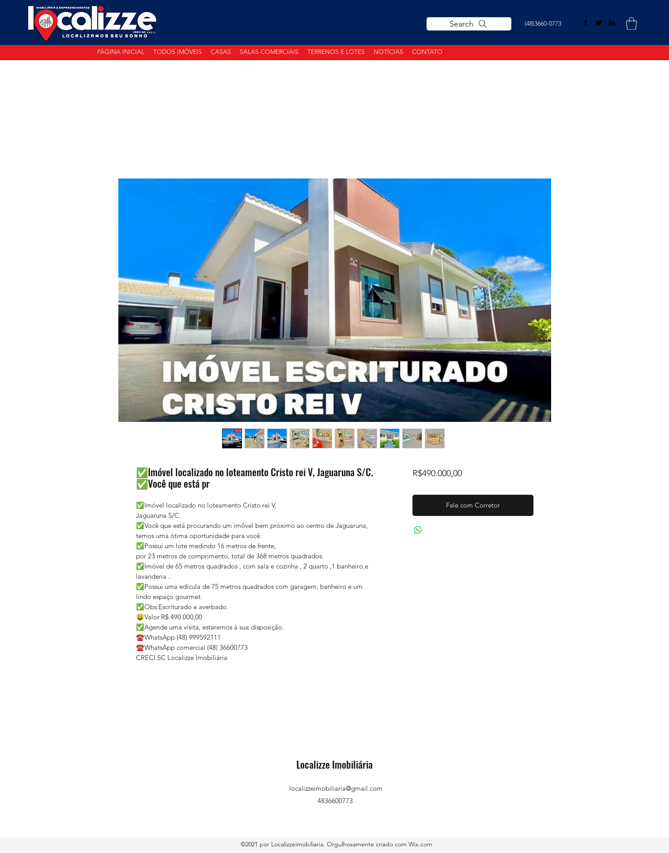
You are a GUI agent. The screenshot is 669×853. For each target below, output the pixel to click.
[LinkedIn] (612, 22)
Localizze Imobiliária (335, 764)
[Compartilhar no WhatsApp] (418, 530)
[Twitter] (598, 22)
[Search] (469, 23)
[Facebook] (585, 22)
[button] (631, 23)
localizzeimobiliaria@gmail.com (335, 788)
